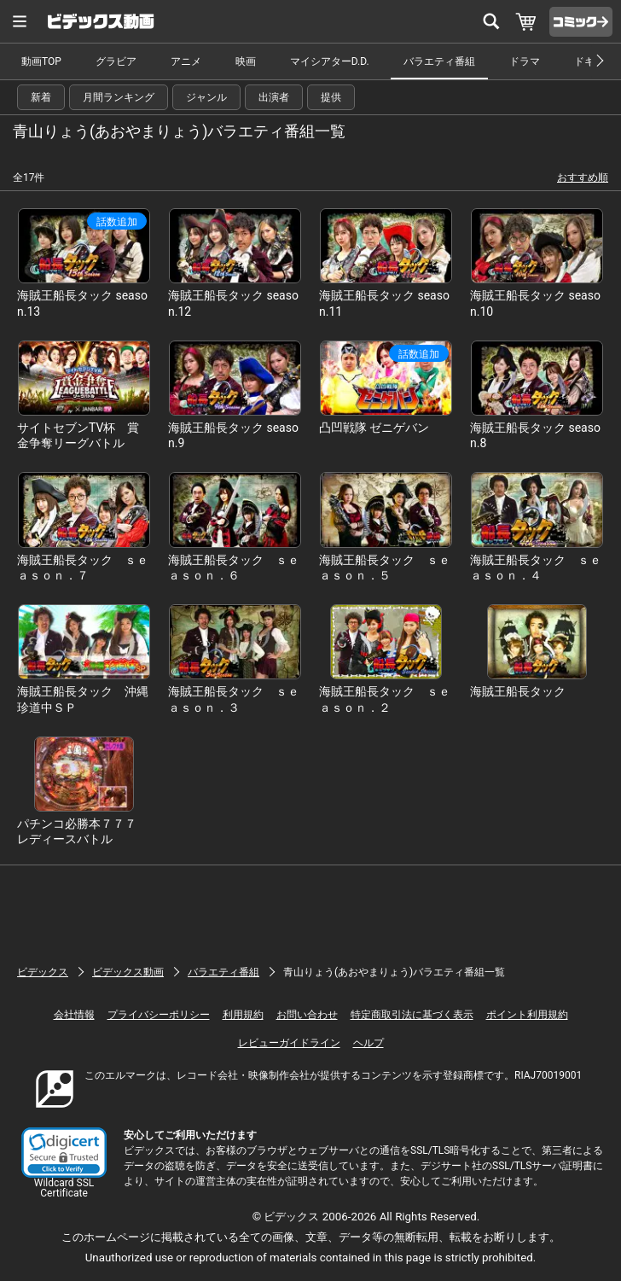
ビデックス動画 (128, 972)
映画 (245, 61)
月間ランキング (118, 97)
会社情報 (74, 1015)
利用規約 (243, 1015)
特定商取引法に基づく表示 (412, 1015)
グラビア (116, 61)
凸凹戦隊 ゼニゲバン (374, 427)
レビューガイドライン (289, 1043)
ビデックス (42, 972)
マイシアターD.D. (329, 61)
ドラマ (524, 61)
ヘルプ (368, 1043)
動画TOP (41, 61)
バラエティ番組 (439, 61)
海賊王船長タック (518, 691)
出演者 (273, 97)
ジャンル (206, 97)
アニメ (186, 61)
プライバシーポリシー (158, 1015)
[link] (64, 1152)
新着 (41, 97)
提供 (331, 97)
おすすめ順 (582, 177)
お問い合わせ (307, 1015)
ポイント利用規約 (527, 1015)
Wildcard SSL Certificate (64, 1188)
